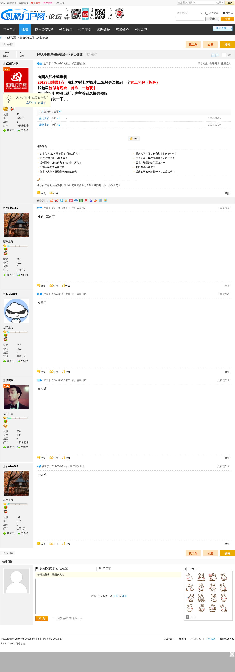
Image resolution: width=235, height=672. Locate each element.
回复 (210, 44)
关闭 (47, 96)
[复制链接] (91, 54)
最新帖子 (12, 2)
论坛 (25, 29)
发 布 (41, 618)
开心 (71, 200)
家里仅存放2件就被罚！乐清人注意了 (60, 153)
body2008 (11, 294)
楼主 (39, 63)
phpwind (19, 638)
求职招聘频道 (44, 29)
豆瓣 (81, 200)
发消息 (24, 130)
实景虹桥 (122, 29)
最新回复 (24, 2)
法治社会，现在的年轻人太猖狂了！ (155, 158)
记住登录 (213, 13)
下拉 (201, 13)
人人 (76, 200)
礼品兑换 (59, 2)
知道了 (42, 102)
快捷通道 (221, 28)
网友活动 (141, 29)
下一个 (232, 569)
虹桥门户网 (12, 63)
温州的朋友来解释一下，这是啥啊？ (155, 171)
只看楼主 (203, 63)
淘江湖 (51, 200)
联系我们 (169, 638)
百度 (90, 200)
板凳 (39, 294)
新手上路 (8, 241)
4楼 (39, 466)
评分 (136, 138)
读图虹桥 (103, 29)
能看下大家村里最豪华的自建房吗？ (59, 171)
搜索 (229, 2)
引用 (55, 193)
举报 (227, 193)
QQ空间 (66, 200)
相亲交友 (84, 29)
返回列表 (8, 44)
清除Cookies (227, 638)
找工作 (193, 44)
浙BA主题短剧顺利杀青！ (54, 158)
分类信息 (65, 29)
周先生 (9, 380)
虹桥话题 (11, 37)
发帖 (2, 2)
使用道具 (226, 63)
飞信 (105, 200)
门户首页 (9, 29)
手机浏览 (196, 638)
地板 (39, 380)
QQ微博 (61, 200)
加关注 (10, 130)
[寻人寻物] (43, 54)
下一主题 (216, 55)
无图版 (182, 638)
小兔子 (193, 568)
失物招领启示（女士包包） (34, 37)
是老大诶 (44, 118)
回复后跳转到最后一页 (68, 618)
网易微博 (85, 200)
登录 (212, 18)
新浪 (56, 200)
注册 (227, 18)
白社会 (100, 200)
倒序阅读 (214, 63)
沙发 (39, 208)
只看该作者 (223, 208)
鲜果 (95, 200)
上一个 (185, 569)
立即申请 (31, 102)
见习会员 (8, 413)
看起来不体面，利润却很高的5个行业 (156, 153)
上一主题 (212, 55)
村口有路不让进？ (145, 167)
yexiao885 (12, 208)
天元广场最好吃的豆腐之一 (150, 162)
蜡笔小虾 (44, 124)
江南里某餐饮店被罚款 (52, 167)
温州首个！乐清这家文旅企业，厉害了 (61, 162)
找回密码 (228, 13)
